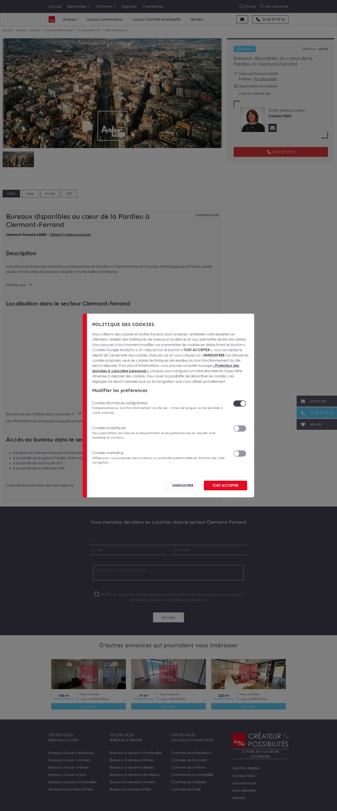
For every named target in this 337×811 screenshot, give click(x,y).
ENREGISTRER (182, 485)
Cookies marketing (160, 458)
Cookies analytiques (160, 433)
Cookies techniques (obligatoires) (160, 408)
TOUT (225, 485)
